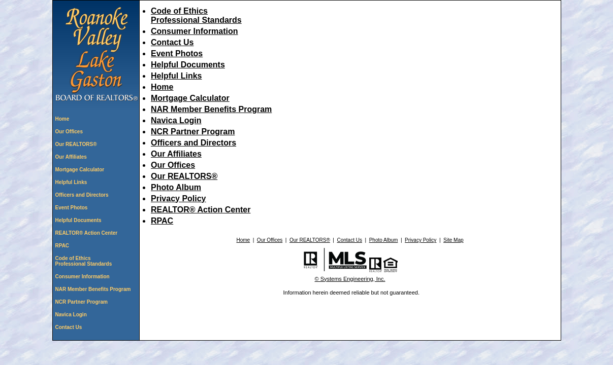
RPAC (62, 245)
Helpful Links (71, 182)
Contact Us (68, 327)
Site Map (453, 240)
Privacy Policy (178, 198)
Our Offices (69, 131)
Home (62, 119)
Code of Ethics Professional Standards (83, 261)
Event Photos (71, 207)
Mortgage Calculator (80, 169)
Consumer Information (82, 276)
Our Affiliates (71, 157)
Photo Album (176, 187)
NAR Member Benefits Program (93, 289)
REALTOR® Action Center (86, 233)
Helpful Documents (78, 220)
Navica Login (71, 314)
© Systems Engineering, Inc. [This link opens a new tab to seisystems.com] (350, 279)
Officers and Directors (82, 195)
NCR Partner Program (81, 302)
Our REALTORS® (76, 144)
